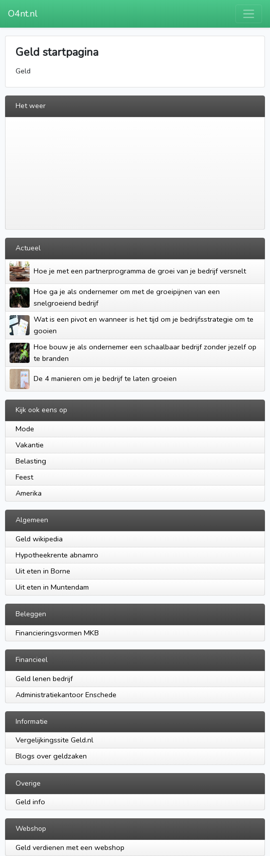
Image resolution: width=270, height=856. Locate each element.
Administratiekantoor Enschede (66, 695)
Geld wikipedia (39, 539)
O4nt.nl (23, 14)
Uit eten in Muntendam (52, 587)
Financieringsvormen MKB (57, 633)
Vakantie (30, 445)
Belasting (31, 461)
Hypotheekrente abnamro (57, 555)
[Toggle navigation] (248, 14)
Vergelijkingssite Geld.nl (54, 740)
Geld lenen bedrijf (44, 679)
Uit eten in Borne (43, 571)
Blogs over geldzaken (51, 756)
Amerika (29, 493)
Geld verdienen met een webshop (70, 847)
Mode (25, 429)
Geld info (30, 802)
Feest (24, 477)
